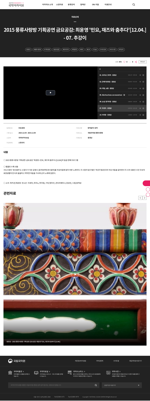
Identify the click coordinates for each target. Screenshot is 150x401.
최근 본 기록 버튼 (148, 195)
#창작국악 (65, 50)
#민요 (88, 50)
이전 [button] (140, 198)
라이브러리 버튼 (146, 183)
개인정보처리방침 (78, 361)
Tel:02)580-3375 (59, 397)
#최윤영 (74, 50)
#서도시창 (113, 50)
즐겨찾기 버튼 (148, 189)
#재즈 (81, 50)
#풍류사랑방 (36, 50)
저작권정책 (98, 361)
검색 (95, 385)
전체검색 (134, 4)
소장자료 (59, 4)
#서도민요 (104, 50)
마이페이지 (140, 4)
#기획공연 (47, 50)
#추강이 (122, 50)
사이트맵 (115, 361)
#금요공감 (56, 50)
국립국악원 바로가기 (135, 361)
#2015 (28, 50)
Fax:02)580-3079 (73, 397)
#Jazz (95, 50)
